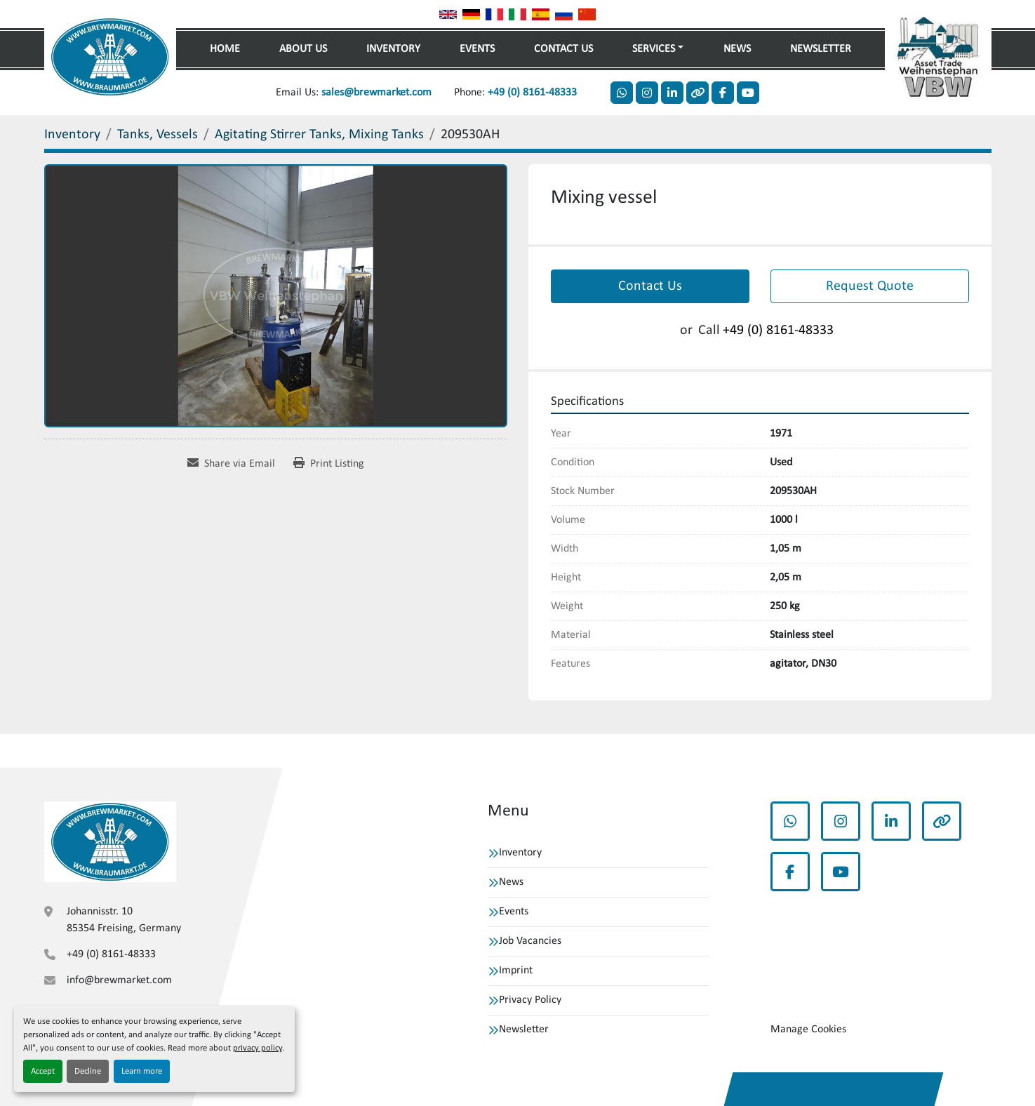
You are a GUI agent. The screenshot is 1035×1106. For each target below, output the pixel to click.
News (737, 49)
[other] (697, 92)
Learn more (141, 1071)
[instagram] (647, 92)
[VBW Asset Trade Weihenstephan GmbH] (110, 841)
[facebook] (723, 92)
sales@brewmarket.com (376, 92)
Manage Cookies (808, 1029)
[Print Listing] (328, 464)
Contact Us (563, 49)
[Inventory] (72, 135)
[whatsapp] (621, 92)
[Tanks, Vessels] (157, 135)
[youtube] (748, 92)
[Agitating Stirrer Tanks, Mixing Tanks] (319, 135)
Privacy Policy (530, 1000)
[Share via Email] (231, 464)
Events (477, 49)
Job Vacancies (530, 941)
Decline (87, 1071)
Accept (43, 1071)
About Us (303, 49)
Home (225, 49)
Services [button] (653, 49)
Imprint (516, 970)
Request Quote (870, 286)
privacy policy (257, 1048)
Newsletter (820, 49)
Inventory (393, 49)
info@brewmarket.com (119, 980)
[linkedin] (672, 92)
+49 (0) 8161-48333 (532, 92)
